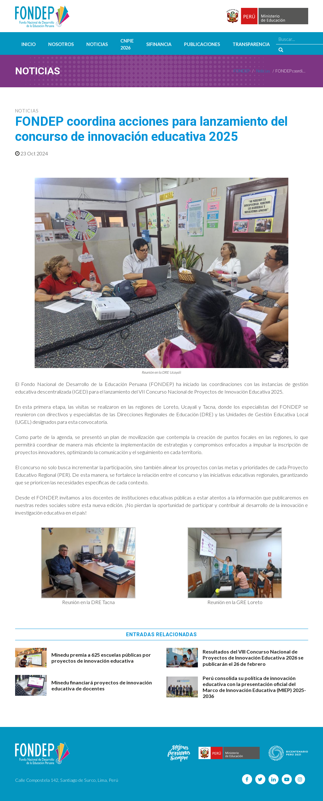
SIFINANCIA (158, 44)
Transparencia (251, 44)
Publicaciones (202, 44)
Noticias (97, 44)
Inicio (28, 44)
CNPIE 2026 (127, 44)
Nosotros (61, 44)
